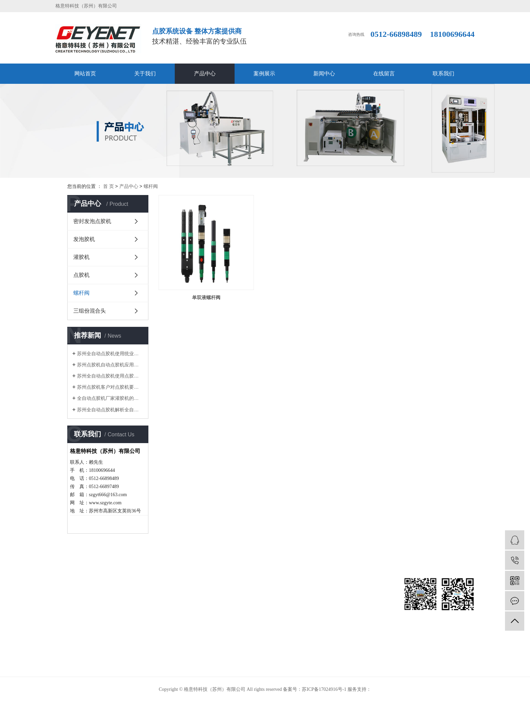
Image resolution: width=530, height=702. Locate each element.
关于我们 (145, 73)
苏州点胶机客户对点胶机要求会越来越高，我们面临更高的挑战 (110, 387)
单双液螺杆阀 (206, 297)
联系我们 (443, 73)
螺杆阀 (151, 186)
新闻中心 (324, 73)
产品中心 (205, 73)
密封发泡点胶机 (92, 221)
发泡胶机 (84, 239)
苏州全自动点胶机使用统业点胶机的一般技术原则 (110, 353)
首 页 (108, 186)
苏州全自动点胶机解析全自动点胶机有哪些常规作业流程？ (110, 409)
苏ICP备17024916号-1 (324, 689)
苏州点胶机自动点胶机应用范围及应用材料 (110, 364)
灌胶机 (81, 257)
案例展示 (264, 73)
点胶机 (81, 275)
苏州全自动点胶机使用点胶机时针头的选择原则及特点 (110, 376)
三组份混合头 (89, 311)
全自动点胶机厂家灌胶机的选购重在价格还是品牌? (110, 398)
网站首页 (85, 73)
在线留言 (384, 73)
